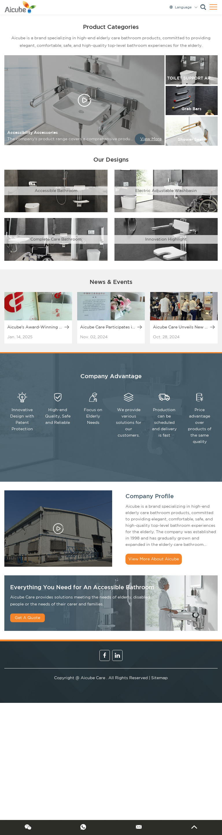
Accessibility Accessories (32, 132)
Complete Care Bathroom (56, 239)
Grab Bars (191, 109)
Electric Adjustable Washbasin (166, 191)
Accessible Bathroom (56, 191)
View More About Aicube (153, 559)
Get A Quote (27, 618)
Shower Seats (191, 139)
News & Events (111, 282)
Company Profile (149, 496)
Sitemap (159, 678)
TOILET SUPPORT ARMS (192, 78)
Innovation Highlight (166, 239)
